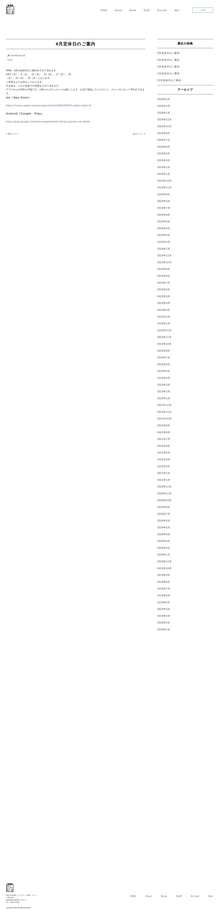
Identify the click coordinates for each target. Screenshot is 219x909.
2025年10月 (164, 126)
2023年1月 (163, 323)
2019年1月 (163, 629)
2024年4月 (163, 228)
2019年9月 (163, 575)
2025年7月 (163, 140)
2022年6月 (163, 364)
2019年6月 (163, 595)
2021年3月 (163, 466)
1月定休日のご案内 (168, 73)
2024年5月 (163, 221)
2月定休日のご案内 (168, 66)
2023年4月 (163, 303)
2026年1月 (163, 113)
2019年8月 (163, 582)
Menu (133, 10)
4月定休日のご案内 (168, 53)
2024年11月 (164, 187)
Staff (147, 10)
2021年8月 (163, 432)
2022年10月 (164, 344)
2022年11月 (164, 337)
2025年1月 (163, 174)
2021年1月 (163, 480)
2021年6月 (163, 446)
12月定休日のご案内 (169, 80)
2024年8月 (163, 201)
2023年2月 (163, 317)
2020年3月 (163, 541)
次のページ (139, 134)
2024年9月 (163, 194)
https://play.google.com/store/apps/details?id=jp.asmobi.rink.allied (48, 121)
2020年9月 (163, 507)
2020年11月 (164, 493)
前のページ (12, 134)
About (118, 10)
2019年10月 (164, 568)
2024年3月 (163, 235)
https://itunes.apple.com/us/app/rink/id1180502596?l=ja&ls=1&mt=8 (48, 105)
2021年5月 (163, 452)
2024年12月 (164, 181)
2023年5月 (163, 296)
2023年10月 (164, 262)
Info (177, 10)
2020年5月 (163, 527)
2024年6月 (163, 215)
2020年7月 (163, 514)
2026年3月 (163, 99)
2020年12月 (164, 486)
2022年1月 (163, 398)
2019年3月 (163, 616)
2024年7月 (163, 208)
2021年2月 (163, 473)
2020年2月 (163, 548)
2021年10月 (164, 418)
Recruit (162, 10)
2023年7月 (163, 283)
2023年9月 (163, 269)
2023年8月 (163, 276)
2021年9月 (163, 425)
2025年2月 (163, 167)
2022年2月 (163, 391)
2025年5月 (163, 153)
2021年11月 (164, 412)
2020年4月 (163, 534)
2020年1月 (163, 554)
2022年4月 (163, 378)
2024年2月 (163, 242)
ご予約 (203, 10)
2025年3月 (163, 160)
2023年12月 (164, 255)
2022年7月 (163, 357)
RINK (104, 10)
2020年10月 (164, 500)
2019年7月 (163, 588)
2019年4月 (163, 609)
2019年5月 (163, 602)
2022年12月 (164, 330)
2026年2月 (163, 106)
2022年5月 (163, 371)
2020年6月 (163, 520)
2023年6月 (163, 289)
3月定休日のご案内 (168, 60)
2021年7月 (163, 439)
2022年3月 (163, 385)
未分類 (9, 60)
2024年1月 (163, 249)
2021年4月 (163, 459)
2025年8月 (163, 133)
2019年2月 (163, 622)
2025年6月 (163, 147)
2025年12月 (164, 119)
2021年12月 (164, 405)
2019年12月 (164, 561)
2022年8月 (163, 351)
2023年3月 (163, 310)
